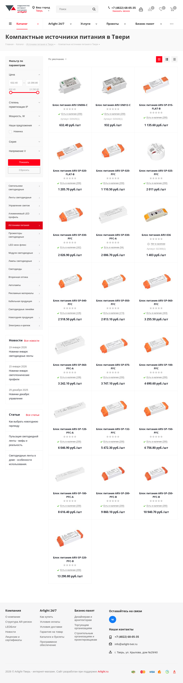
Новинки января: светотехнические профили (19, 375)
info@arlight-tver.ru (126, 644)
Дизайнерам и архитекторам (83, 618)
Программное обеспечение (48, 643)
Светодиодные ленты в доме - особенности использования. (22, 460)
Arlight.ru (103, 671)
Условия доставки (51, 626)
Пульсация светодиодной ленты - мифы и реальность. (23, 440)
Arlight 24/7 (48, 610)
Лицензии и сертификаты (13, 638)
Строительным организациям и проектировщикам (86, 636)
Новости (10, 631)
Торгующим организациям (83, 626)
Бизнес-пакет (85, 610)
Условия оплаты (50, 621)
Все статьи (32, 414)
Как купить (46, 616)
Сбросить (24, 170)
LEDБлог (10, 626)
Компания (13, 610)
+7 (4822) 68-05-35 (124, 7)
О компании (12, 616)
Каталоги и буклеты (52, 636)
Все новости (31, 340)
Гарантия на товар (51, 631)
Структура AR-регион (18, 621)
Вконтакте (112, 619)
